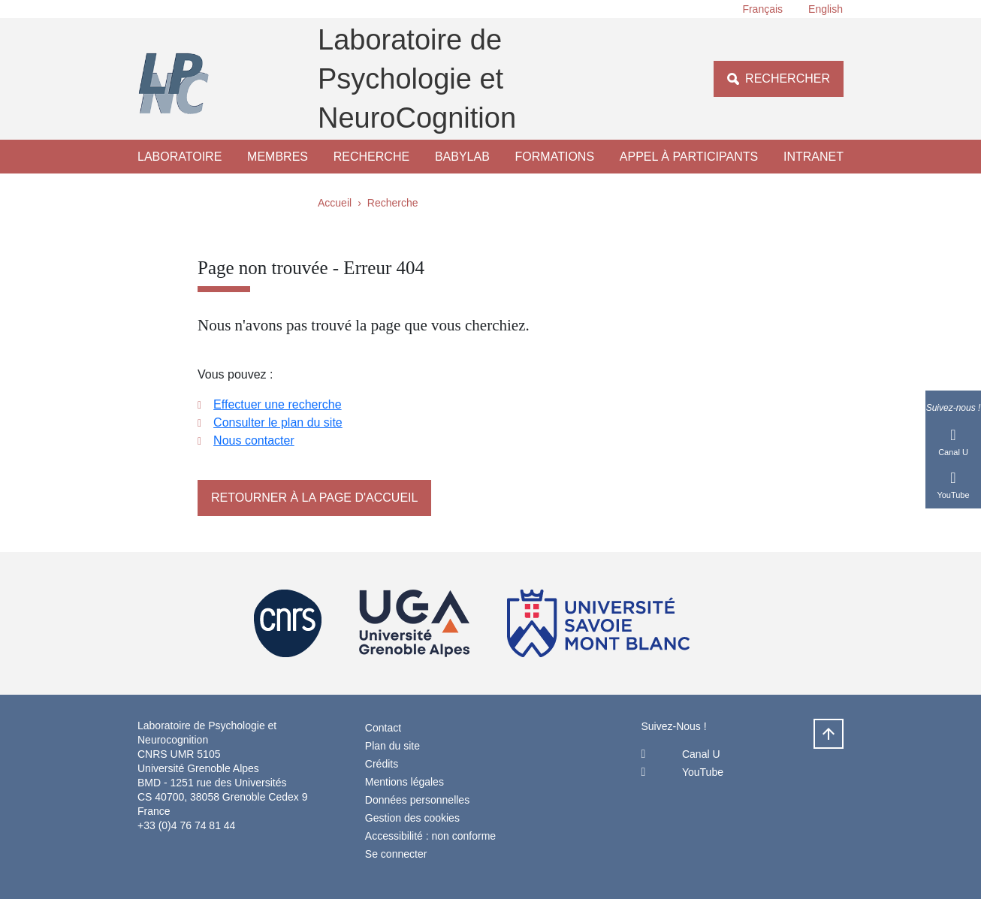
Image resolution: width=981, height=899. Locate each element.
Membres (277, 156)
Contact (383, 728)
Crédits (381, 764)
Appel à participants (689, 156)
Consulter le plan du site (278, 422)
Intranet (813, 156)
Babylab (462, 156)
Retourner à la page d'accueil (314, 497)
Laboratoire (179, 156)
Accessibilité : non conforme (430, 836)
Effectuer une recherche (277, 404)
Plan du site (392, 746)
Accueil (335, 203)
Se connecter (396, 854)
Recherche (371, 156)
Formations (554, 156)
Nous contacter (253, 440)
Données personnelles (417, 800)
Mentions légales (404, 782)
